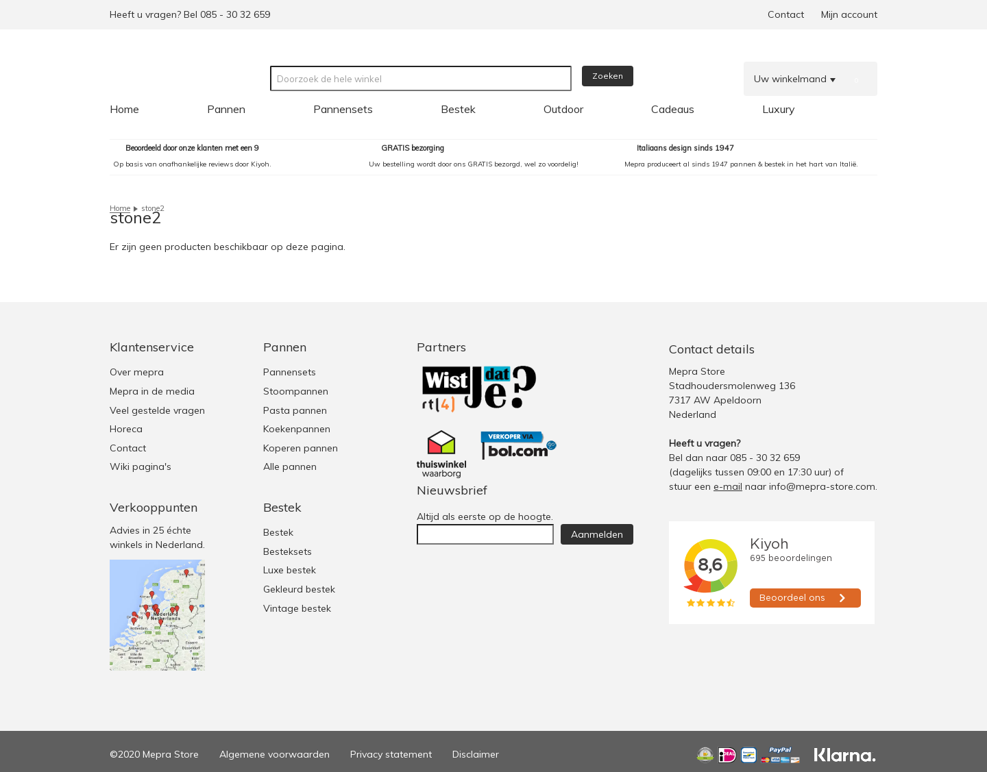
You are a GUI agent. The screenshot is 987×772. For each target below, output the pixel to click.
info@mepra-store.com (822, 486)
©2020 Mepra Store (154, 754)
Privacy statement (391, 754)
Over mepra (137, 372)
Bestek (278, 532)
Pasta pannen (295, 410)
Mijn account (849, 14)
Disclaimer (475, 754)
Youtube (864, 349)
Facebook (837, 349)
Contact (786, 14)
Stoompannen (295, 391)
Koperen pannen (300, 448)
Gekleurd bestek (299, 589)
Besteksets (287, 551)
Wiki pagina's (140, 466)
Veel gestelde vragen (157, 410)
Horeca (126, 429)
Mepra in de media (152, 391)
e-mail (728, 486)
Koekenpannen (296, 429)
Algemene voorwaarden (274, 754)
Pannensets (289, 372)
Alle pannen (290, 466)
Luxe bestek (289, 570)
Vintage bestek (297, 608)
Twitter (809, 349)
